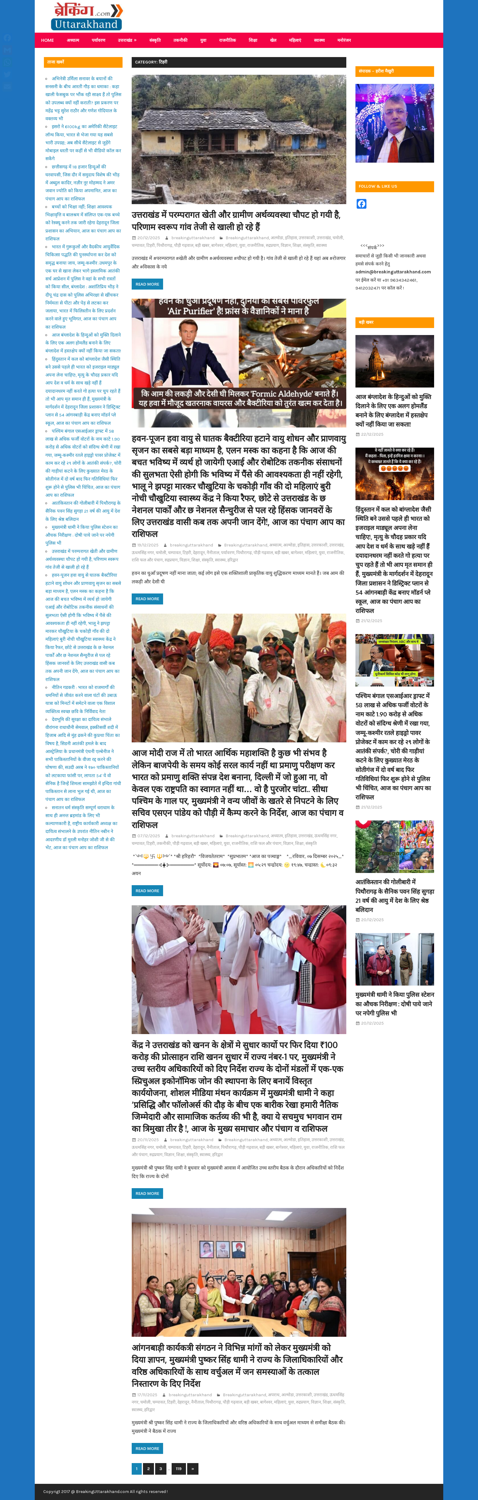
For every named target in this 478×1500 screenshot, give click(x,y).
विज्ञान (286, 245)
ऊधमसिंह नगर (143, 552)
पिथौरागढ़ (164, 245)
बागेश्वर (217, 245)
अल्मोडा (277, 237)
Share (8, 99)
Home (47, 40)
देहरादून (199, 552)
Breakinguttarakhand (247, 237)
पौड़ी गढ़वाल (183, 245)
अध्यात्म (73, 40)
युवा (203, 40)
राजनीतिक (227, 40)
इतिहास (291, 237)
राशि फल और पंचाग (147, 560)
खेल (273, 40)
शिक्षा (253, 40)
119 (179, 1468)
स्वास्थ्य (319, 40)
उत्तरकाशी (307, 237)
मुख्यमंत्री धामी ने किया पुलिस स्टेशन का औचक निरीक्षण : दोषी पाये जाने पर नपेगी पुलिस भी (81, 535)
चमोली (338, 237)
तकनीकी (180, 40)
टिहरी (150, 245)
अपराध (274, 1394)
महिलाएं (295, 40)
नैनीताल (213, 552)
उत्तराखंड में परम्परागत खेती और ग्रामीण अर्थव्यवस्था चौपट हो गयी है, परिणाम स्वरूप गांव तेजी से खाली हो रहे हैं (82, 559)
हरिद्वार (232, 560)
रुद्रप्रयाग (272, 245)
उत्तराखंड (125, 40)
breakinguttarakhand (193, 237)
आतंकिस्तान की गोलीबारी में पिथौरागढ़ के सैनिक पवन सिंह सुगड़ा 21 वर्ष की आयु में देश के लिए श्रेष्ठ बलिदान (83, 511)
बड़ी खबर (202, 245)
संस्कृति (155, 40)
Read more (147, 284)
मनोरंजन (344, 40)
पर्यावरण (98, 40)
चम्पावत (138, 245)
